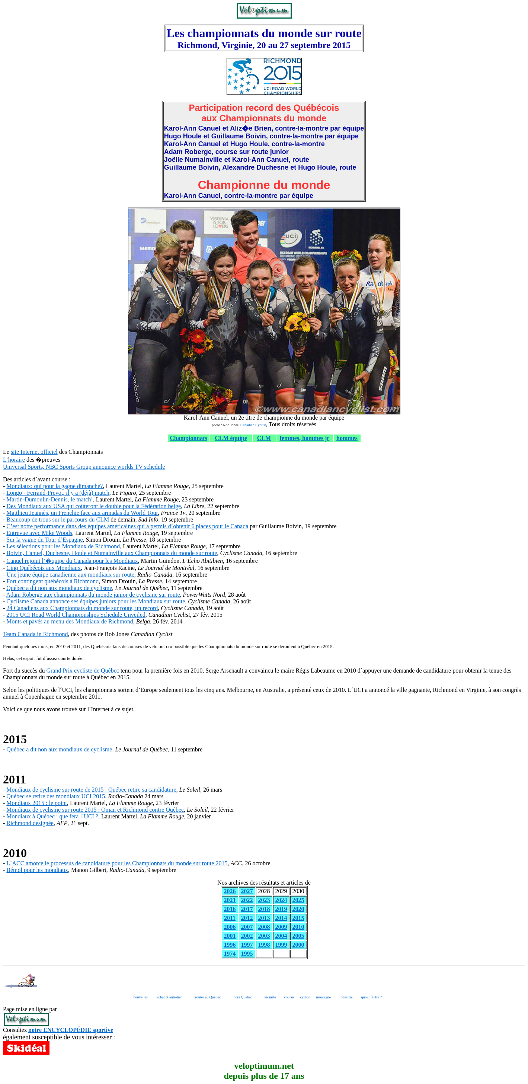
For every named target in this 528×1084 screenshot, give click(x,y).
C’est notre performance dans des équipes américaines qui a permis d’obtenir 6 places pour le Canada (127, 526)
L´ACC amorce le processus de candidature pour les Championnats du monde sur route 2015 (116, 863)
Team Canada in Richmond (35, 634)
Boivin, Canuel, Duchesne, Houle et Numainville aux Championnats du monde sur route (111, 553)
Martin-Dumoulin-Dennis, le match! (49, 499)
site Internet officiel (34, 452)
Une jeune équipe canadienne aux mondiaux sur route (70, 574)
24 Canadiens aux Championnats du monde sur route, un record (82, 608)
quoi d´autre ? (371, 997)
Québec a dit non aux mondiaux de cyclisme (59, 588)
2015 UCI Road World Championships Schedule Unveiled (75, 615)
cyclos (305, 997)
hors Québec (243, 997)
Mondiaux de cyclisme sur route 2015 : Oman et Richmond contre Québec (95, 809)
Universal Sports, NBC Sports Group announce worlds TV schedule (84, 467)
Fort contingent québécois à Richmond (52, 581)
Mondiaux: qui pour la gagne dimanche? (54, 486)
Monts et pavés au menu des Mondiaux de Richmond (69, 621)
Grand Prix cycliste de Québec (82, 670)
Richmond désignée (30, 823)
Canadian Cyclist (253, 425)
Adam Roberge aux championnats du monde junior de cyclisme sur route (93, 594)
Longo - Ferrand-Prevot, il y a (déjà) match (57, 493)
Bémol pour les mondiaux (37, 870)
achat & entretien (170, 997)
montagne (323, 997)
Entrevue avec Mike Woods (39, 533)
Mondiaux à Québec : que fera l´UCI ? (52, 816)
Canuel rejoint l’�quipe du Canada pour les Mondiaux (72, 561)
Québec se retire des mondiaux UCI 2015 (55, 796)
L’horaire (14, 459)
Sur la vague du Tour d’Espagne (44, 539)
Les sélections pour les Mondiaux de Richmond (63, 546)
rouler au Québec (208, 997)
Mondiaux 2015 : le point (36, 803)
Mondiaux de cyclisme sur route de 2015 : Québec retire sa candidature (91, 789)
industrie (346, 997)
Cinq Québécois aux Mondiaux (43, 568)
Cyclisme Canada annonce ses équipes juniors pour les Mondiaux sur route (95, 601)
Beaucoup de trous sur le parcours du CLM (57, 519)
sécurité (270, 997)
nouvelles (141, 997)
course (289, 997)
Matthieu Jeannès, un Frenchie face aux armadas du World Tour (82, 513)
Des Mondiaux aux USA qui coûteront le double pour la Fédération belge (93, 506)
